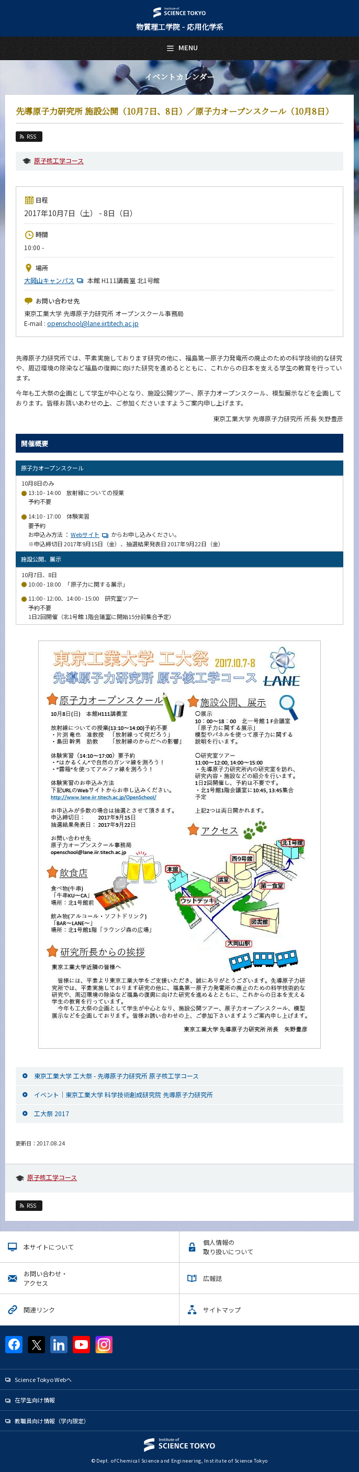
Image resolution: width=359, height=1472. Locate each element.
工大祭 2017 (51, 1113)
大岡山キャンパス (55, 280)
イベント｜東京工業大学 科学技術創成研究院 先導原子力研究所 (123, 1094)
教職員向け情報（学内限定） (52, 1421)
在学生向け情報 (35, 1400)
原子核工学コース (59, 160)
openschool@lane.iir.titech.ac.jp (93, 323)
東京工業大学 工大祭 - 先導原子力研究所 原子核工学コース (116, 1075)
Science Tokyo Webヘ (43, 1379)
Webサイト (85, 534)
